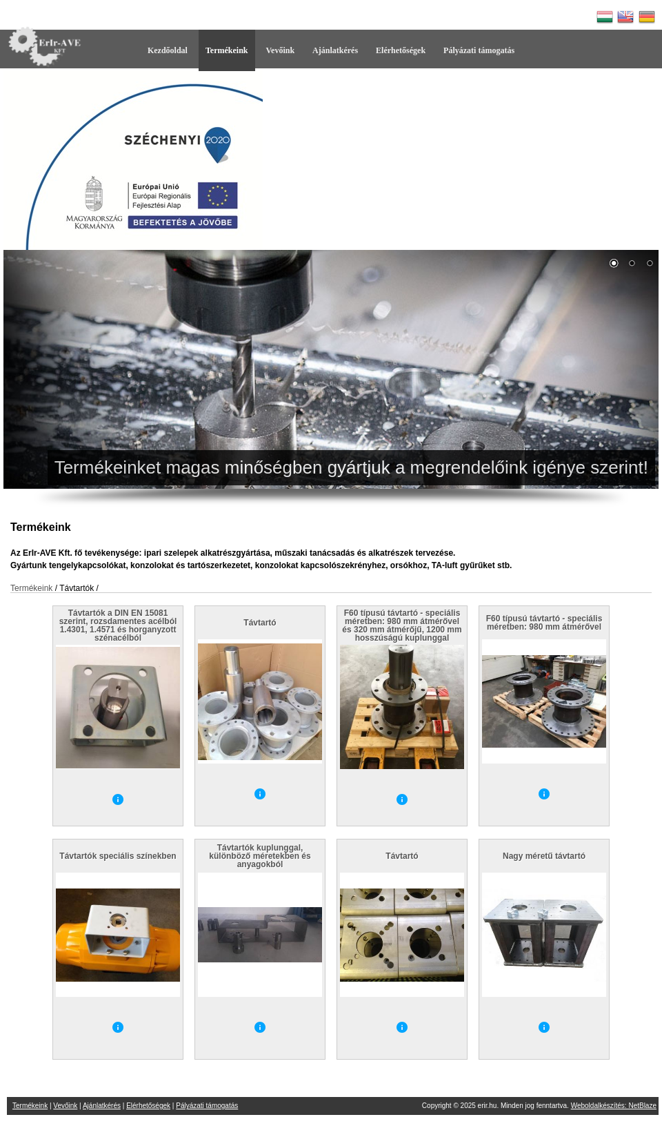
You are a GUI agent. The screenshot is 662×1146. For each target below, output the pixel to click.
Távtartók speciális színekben (117, 856)
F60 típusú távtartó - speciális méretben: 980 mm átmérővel (544, 623)
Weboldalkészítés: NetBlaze (613, 1105)
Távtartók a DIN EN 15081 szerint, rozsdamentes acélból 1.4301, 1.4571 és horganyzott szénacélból (118, 625)
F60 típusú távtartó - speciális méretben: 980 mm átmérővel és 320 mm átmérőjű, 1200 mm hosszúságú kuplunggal (401, 625)
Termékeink (226, 50)
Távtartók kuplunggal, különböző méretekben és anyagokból (259, 856)
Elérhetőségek (400, 50)
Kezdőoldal (168, 50)
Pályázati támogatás (478, 50)
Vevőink (280, 50)
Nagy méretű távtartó (544, 856)
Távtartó (259, 623)
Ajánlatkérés (335, 50)
